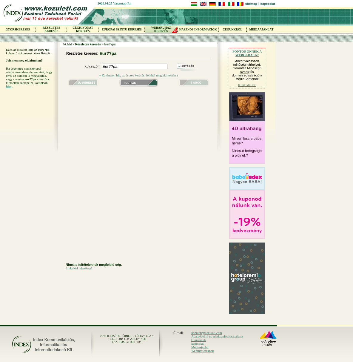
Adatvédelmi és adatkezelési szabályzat (217, 336)
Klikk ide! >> (247, 85)
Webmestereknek (202, 350)
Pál (129, 3)
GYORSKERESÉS (17, 29)
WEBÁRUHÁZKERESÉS (161, 29)
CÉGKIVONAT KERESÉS (83, 29)
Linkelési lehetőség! (79, 268)
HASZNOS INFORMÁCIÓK (198, 29)
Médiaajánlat (199, 347)
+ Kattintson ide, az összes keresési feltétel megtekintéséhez (138, 75)
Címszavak (198, 340)
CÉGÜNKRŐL (232, 29)
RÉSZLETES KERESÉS (51, 29)
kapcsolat (197, 343)
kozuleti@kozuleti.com (206, 333)
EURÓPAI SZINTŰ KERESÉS (122, 29)
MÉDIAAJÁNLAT (261, 29)
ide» (9, 86)
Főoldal (67, 44)
